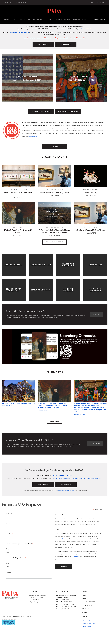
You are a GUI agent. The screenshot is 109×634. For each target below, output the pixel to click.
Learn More (95, 444)
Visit (14, 19)
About (6, 19)
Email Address (10, 513)
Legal (84, 612)
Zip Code (9, 572)
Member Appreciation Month (18, 32)
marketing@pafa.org (61, 538)
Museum (8, 3)
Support (96, 315)
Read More (54, 421)
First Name (9, 523)
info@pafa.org (33, 601)
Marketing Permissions (62, 514)
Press (84, 595)
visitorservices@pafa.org (66, 490)
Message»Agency (8, 618)
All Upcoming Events (54, 242)
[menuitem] (8, 2)
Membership (66, 485)
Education (21, 3)
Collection (38, 19)
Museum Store (79, 19)
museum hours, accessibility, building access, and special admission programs (77, 478)
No (8, 552)
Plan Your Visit (86, 29)
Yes (8, 549)
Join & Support (88, 602)
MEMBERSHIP (66, 44)
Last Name (9, 533)
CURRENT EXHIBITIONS (41, 111)
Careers (85, 609)
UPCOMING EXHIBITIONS (68, 111)
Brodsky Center (63, 19)
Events (50, 19)
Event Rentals (88, 605)
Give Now (100, 3)
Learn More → (33, 136)
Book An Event (99, 19)
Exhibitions (25, 19)
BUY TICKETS (43, 44)
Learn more (75, 556)
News (84, 598)
